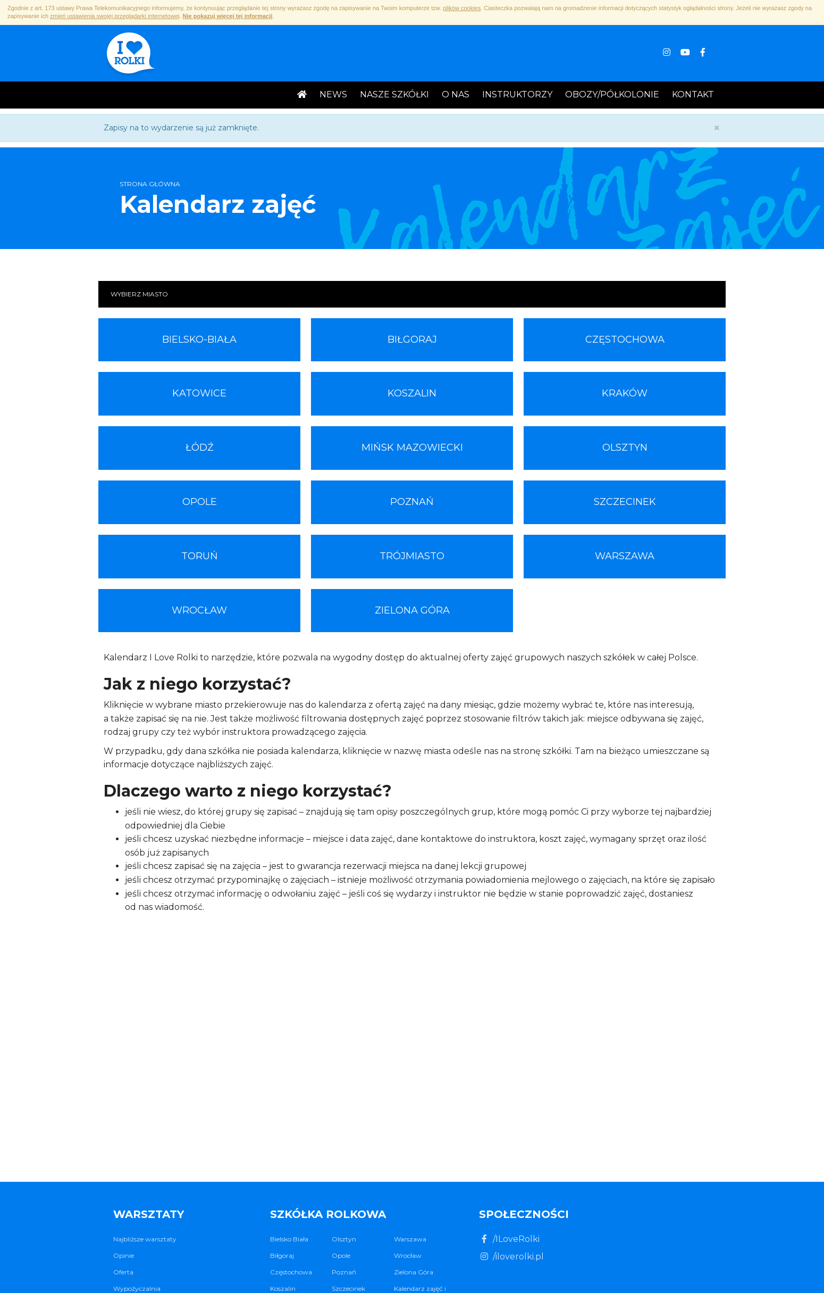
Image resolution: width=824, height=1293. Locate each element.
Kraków (625, 393)
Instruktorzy (517, 94)
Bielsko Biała (289, 1239)
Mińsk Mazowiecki (412, 447)
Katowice (199, 393)
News (333, 94)
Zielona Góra (412, 610)
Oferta (123, 1272)
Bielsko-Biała (199, 339)
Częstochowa (625, 339)
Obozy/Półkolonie (612, 94)
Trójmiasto (412, 556)
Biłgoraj (412, 339)
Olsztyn (625, 447)
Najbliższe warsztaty (144, 1239)
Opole (199, 502)
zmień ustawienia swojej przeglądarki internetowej (114, 16)
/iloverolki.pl (511, 1256)
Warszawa (624, 556)
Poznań (412, 502)
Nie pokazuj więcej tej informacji (228, 16)
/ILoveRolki (509, 1239)
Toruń (199, 556)
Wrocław (199, 610)
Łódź (200, 447)
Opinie (123, 1255)
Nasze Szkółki (394, 94)
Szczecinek (625, 502)
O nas (455, 94)
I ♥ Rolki (130, 54)
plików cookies (462, 8)
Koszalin (412, 393)
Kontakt (693, 94)
